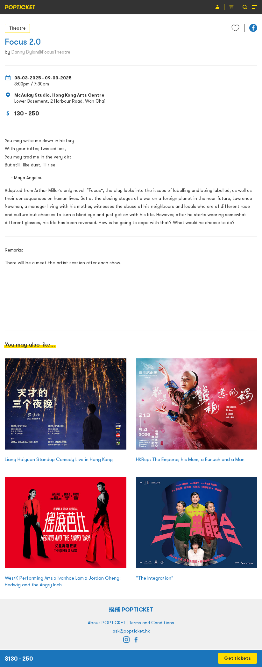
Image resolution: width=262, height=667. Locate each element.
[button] (253, 28)
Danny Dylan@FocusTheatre (40, 52)
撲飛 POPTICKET (131, 609)
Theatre (17, 28)
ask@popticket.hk (131, 631)
